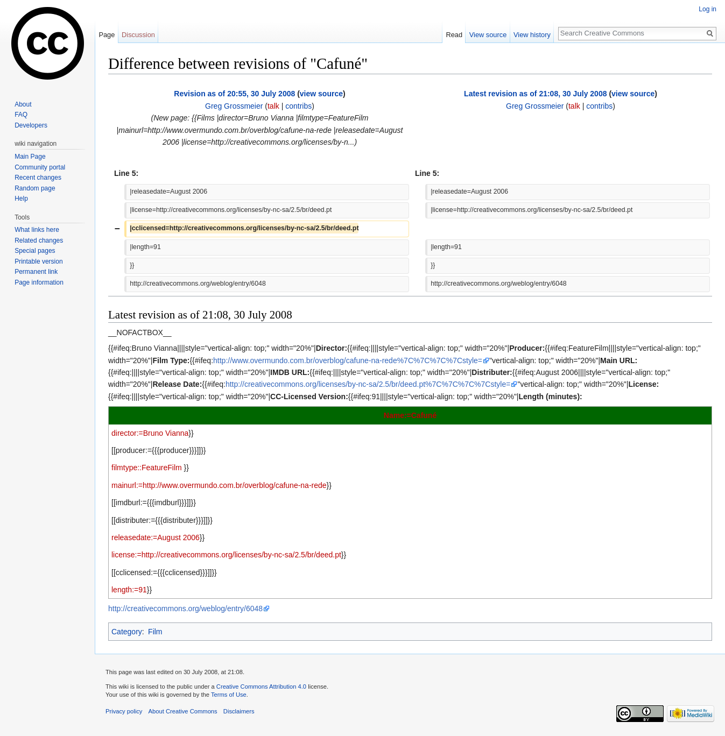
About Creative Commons (183, 711)
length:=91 (129, 589)
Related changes (39, 240)
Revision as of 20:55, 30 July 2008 (234, 93)
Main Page (30, 156)
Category (126, 631)
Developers (31, 125)
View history (532, 35)
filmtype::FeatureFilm (146, 467)
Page (106, 35)
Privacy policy (123, 711)
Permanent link (36, 271)
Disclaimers (239, 711)
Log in (707, 9)
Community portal (40, 167)
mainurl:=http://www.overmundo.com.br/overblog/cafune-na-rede (219, 485)
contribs (298, 106)
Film (155, 631)
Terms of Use (229, 694)
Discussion (138, 35)
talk (273, 106)
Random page (35, 188)
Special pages (35, 250)
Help (21, 198)
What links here (37, 229)
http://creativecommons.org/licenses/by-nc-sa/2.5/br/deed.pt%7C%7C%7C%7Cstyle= (368, 384)
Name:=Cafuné (410, 415)
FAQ (21, 114)
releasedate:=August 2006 (155, 537)
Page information (39, 282)
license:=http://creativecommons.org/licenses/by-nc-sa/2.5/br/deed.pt (226, 554)
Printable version (38, 261)
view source (321, 93)
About (23, 104)
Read (454, 35)
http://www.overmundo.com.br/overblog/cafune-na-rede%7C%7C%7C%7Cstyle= (347, 360)
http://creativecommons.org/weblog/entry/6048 (185, 608)
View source (487, 35)
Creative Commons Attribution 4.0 (261, 686)
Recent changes (38, 177)
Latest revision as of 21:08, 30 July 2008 (535, 93)
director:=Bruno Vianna (149, 433)
